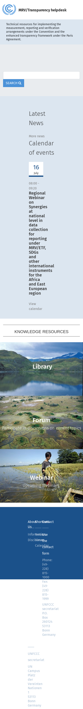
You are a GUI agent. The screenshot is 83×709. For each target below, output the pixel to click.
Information (31, 534)
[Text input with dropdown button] (41, 75)
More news (36, 136)
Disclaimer (31, 540)
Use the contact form (45, 544)
